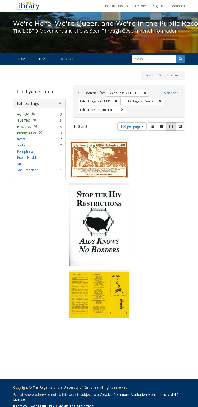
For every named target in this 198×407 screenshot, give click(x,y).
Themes (44, 58)
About (67, 58)
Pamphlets (25, 151)
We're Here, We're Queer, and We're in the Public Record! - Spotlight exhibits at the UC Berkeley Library (27, 6)
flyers (21, 139)
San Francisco (27, 170)
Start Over (171, 93)
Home (22, 58)
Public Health (27, 157)
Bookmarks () (116, 6)
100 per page (132, 126)
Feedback (177, 6)
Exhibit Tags (28, 103)
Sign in (158, 6)
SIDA (21, 163)
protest (22, 145)
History (140, 6)
